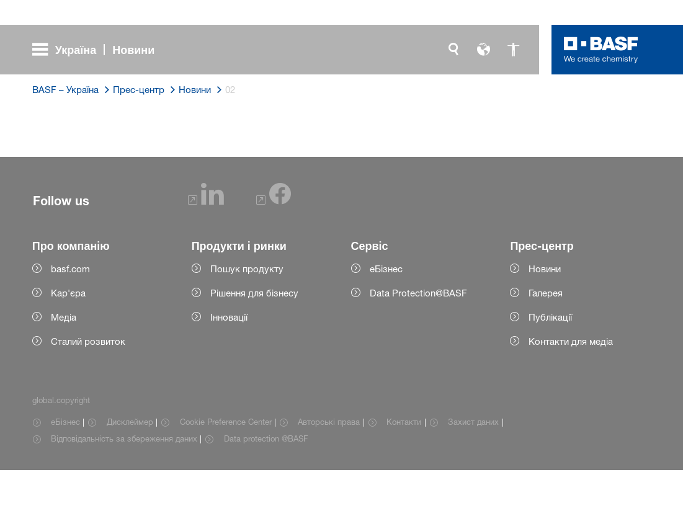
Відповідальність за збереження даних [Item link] (124, 497)
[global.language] (483, 49)
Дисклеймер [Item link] (130, 481)
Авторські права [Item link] (329, 481)
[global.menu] (98, 50)
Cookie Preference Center (226, 481)
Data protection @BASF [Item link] (266, 497)
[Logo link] (601, 49)
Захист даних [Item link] (473, 481)
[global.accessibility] (513, 49)
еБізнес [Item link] (65, 481)
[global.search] (453, 49)
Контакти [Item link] (403, 481)
